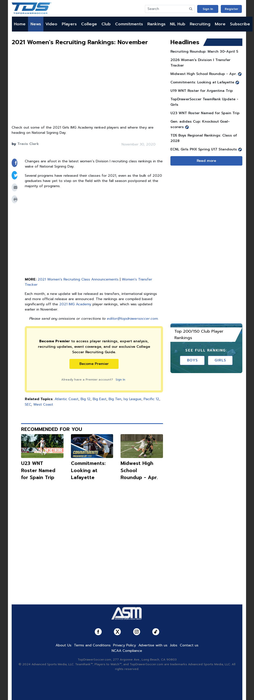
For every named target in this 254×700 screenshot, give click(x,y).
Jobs (173, 645)
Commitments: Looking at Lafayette (88, 470)
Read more (206, 160)
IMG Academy (80, 304)
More (220, 24)
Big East (99, 399)
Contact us (189, 645)
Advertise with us (152, 645)
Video (51, 24)
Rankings (156, 24)
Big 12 (86, 399)
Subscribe (240, 24)
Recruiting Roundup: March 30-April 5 (204, 51)
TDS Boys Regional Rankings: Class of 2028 (203, 138)
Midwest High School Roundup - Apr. (203, 73)
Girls (220, 360)
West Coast (43, 404)
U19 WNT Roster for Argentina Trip (201, 90)
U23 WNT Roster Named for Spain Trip (38, 470)
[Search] (166, 9)
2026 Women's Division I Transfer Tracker (200, 62)
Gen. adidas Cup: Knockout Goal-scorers (200, 124)
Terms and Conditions (92, 645)
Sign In (208, 9)
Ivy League (132, 399)
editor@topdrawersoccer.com (132, 318)
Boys (192, 360)
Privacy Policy (124, 645)
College (89, 24)
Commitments (129, 24)
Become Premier (94, 363)
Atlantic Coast (66, 399)
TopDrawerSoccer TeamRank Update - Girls (204, 102)
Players (69, 24)
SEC (28, 404)
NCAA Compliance (127, 650)
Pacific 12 (151, 399)
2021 (64, 304)
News (36, 24)
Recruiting (200, 24)
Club (106, 24)
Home (20, 24)
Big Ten (115, 399)
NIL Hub (177, 24)
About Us (63, 645)
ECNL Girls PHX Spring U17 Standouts (203, 149)
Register (231, 9)
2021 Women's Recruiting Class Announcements (78, 279)
